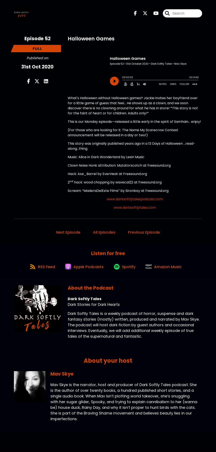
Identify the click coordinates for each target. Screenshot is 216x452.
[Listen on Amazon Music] (165, 268)
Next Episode (68, 232)
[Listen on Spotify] (125, 268)
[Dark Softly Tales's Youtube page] (153, 14)
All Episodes (104, 232)
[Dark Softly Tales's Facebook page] (135, 14)
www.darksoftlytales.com (135, 208)
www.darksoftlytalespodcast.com (135, 199)
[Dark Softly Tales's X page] (142, 14)
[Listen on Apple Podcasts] (84, 268)
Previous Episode (144, 232)
